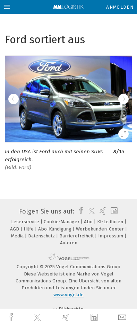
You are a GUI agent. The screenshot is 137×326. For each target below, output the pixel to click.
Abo (89, 222)
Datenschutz (42, 236)
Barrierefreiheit (77, 236)
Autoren (68, 243)
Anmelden (120, 7)
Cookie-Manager (62, 222)
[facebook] (12, 317)
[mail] (123, 317)
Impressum (111, 236)
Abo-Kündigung (55, 229)
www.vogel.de (68, 295)
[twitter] (38, 318)
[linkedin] (95, 317)
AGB (15, 229)
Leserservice (26, 222)
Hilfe (29, 229)
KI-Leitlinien (111, 222)
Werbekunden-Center (100, 229)
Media (18, 236)
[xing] (66, 317)
